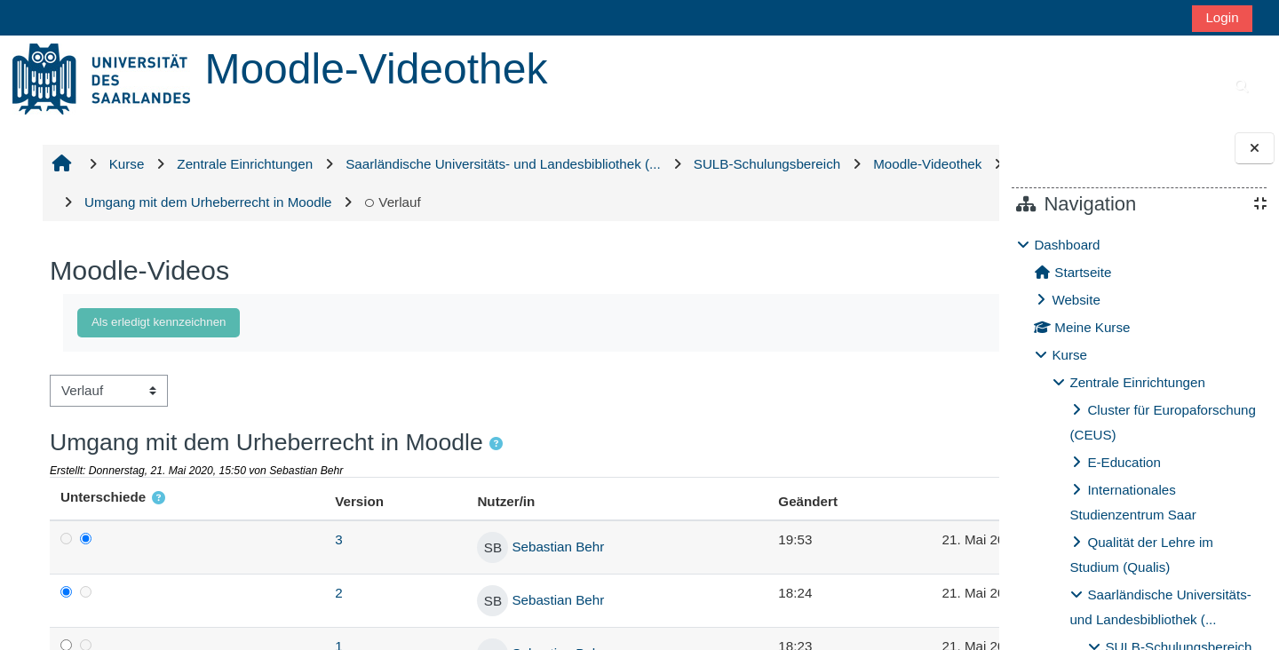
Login (1221, 17)
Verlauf (607, 202)
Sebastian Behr (494, 546)
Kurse (1069, 354)
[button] (494, 444)
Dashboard (1067, 244)
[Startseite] (101, 77)
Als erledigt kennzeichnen (157, 322)
